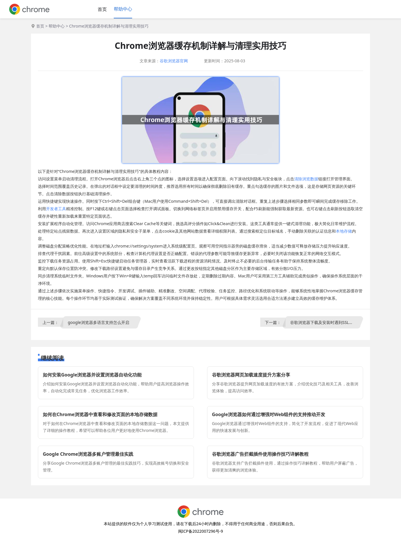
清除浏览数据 (306, 178)
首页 (102, 9)
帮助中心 (123, 9)
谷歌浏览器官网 (174, 60)
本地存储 (344, 231)
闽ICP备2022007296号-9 (200, 531)
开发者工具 (56, 208)
